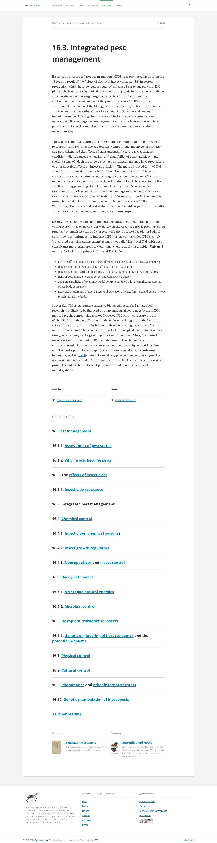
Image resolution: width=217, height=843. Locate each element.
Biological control (77, 577)
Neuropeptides (78, 562)
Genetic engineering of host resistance (99, 635)
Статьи (70, 5)
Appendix (86, 820)
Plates (85, 825)
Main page (57, 23)
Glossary (86, 815)
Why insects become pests (88, 460)
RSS (96, 840)
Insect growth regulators (87, 547)
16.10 (82, 355)
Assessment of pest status (88, 445)
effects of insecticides (88, 474)
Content (68, 23)
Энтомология (32, 5)
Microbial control (80, 606)
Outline (106, 5)
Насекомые (145, 815)
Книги (119, 5)
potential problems (69, 640)
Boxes (85, 806)
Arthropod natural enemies (89, 591)
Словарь (93, 5)
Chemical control (125, 400)
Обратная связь (147, 801)
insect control (112, 562)
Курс (81, 5)
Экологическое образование (153, 811)
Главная (57, 5)
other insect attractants (114, 684)
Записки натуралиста (81, 742)
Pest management (74, 430)
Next (162, 23)
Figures (85, 811)
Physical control (75, 655)
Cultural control (75, 670)
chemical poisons (103, 533)
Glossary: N (189, 840)
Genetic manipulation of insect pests (96, 699)
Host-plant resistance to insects (89, 620)
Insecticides (75, 533)
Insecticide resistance (69, 400)
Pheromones (72, 684)
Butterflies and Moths (137, 742)
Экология (143, 806)
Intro (84, 801)
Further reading (67, 713)
